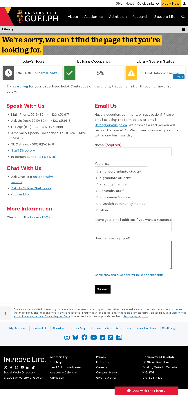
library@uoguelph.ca (111, 125)
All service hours (46, 73)
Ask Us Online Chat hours (31, 188)
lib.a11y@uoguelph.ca (135, 316)
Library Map (78, 328)
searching (20, 86)
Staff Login (169, 328)
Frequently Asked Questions (111, 328)
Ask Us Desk (47, 157)
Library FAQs (40, 217)
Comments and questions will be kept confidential (129, 275)
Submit (102, 289)
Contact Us (20, 194)
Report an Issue (147, 328)
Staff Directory (23, 150)
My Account (17, 328)
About (58, 328)
